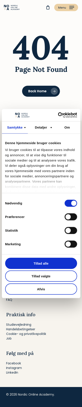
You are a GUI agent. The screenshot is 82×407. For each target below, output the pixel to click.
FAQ (9, 300)
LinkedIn (12, 372)
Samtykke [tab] (15, 127)
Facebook (13, 363)
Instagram (14, 368)
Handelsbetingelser (20, 329)
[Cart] (48, 7)
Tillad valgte (40, 276)
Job (9, 338)
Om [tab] (67, 127)
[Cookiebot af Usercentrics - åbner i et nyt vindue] (58, 115)
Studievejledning (18, 324)
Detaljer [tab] (41, 127)
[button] (66, 7)
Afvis (41, 289)
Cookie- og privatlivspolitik (26, 334)
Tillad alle (40, 263)
